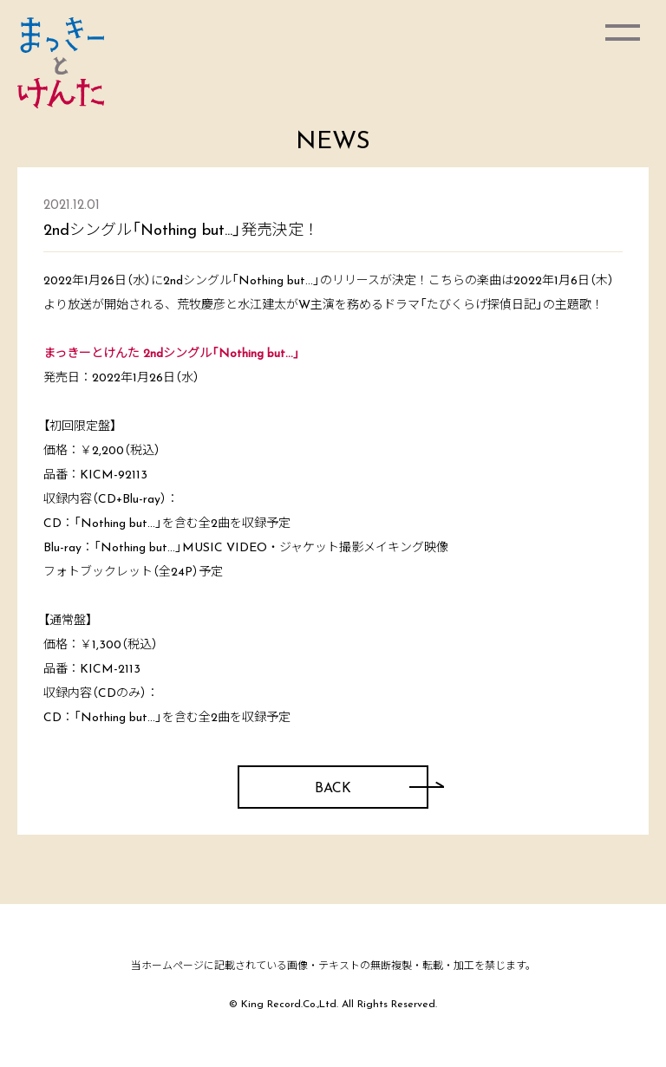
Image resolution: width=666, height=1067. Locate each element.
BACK (333, 789)
